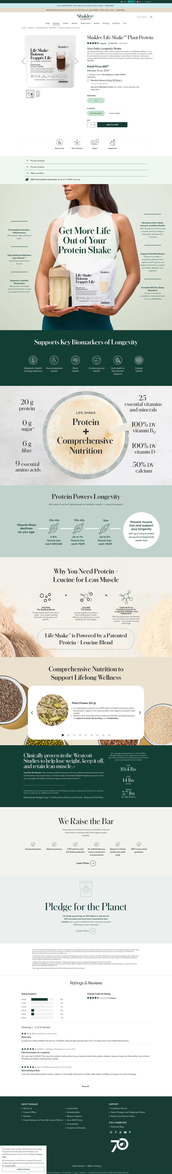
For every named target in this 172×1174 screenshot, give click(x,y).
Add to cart (112, 125)
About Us (27, 1108)
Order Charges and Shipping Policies (128, 1112)
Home (24, 28)
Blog (117, 1126)
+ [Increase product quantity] (94, 124)
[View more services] (112, 43)
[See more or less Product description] (90, 60)
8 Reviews (103, 43)
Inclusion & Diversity (76, 1128)
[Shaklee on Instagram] (111, 1132)
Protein (66, 23)
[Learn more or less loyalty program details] (95, 89)
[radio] (96, 100)
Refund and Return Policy (123, 1116)
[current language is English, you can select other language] (149, 1)
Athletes (27, 1116)
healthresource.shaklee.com (58, 953)
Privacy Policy (67, 1172)
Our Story (116, 23)
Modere (97, 23)
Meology (106, 23)
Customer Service (119, 1108)
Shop (48, 23)
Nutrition (56, 23)
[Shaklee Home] (86, 17)
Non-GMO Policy (75, 1120)
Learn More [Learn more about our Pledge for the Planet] (86, 930)
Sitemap (83, 1172)
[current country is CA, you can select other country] (140, 1)
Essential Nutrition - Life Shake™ (47, 28)
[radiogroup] (120, 100)
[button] (86, 161)
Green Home (85, 23)
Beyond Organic (74, 1116)
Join (124, 23)
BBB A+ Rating (94, 1166)
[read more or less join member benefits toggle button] (91, 77)
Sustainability (73, 1112)
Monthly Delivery (96, 80)
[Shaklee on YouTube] (125, 1132)
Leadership (72, 1108)
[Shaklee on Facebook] (116, 1132)
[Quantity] (91, 124)
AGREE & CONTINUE (23, 1169)
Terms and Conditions (53, 1172)
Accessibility (73, 1124)
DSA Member (79, 1166)
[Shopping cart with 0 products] (131, 1)
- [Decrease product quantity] (88, 124)
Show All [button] (85, 1086)
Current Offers (29, 1112)
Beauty (74, 23)
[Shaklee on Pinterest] (130, 1132)
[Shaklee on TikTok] (120, 1131)
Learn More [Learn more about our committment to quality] (86, 863)
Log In (123, 1)
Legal (75, 1172)
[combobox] (143, 17)
